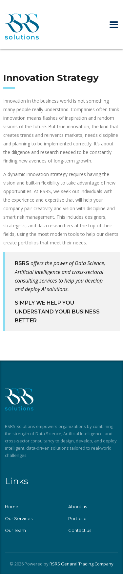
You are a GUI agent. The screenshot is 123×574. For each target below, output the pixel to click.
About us (77, 506)
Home (11, 506)
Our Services (18, 518)
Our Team (15, 530)
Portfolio (77, 518)
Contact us (79, 530)
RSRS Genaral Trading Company (81, 564)
